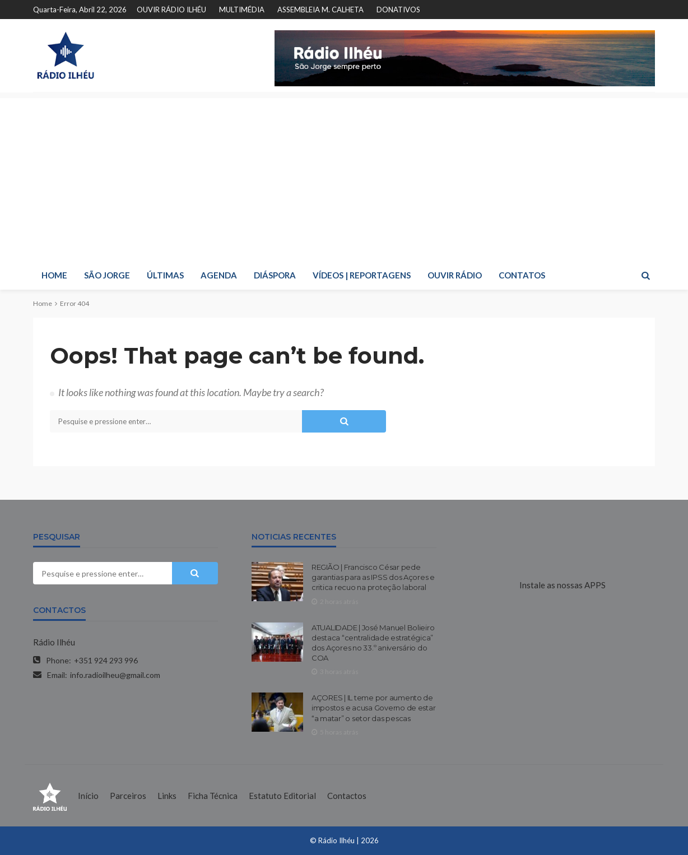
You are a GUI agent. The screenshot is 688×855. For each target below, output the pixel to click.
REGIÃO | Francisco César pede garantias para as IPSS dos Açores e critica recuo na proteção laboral (373, 577)
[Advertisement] (344, 176)
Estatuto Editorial (282, 796)
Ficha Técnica (213, 796)
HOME (54, 275)
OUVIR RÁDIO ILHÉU (171, 9)
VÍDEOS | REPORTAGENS (362, 275)
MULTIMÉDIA (241, 9)
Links (166, 796)
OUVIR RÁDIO (454, 275)
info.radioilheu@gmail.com (115, 675)
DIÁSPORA (275, 275)
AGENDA (219, 275)
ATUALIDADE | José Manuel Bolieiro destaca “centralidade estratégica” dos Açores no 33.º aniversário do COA (373, 643)
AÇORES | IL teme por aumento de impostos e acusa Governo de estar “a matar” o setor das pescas (373, 707)
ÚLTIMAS (165, 275)
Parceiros (128, 796)
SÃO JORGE (107, 275)
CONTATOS (522, 275)
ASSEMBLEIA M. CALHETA (320, 9)
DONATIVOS (398, 9)
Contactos (346, 796)
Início (88, 796)
